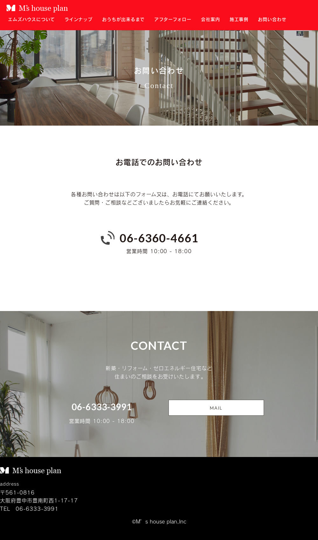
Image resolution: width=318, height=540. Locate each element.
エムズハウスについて (31, 19)
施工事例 (239, 19)
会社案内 (210, 19)
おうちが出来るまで (123, 19)
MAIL (216, 408)
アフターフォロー (172, 19)
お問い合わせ (272, 19)
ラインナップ (79, 19)
